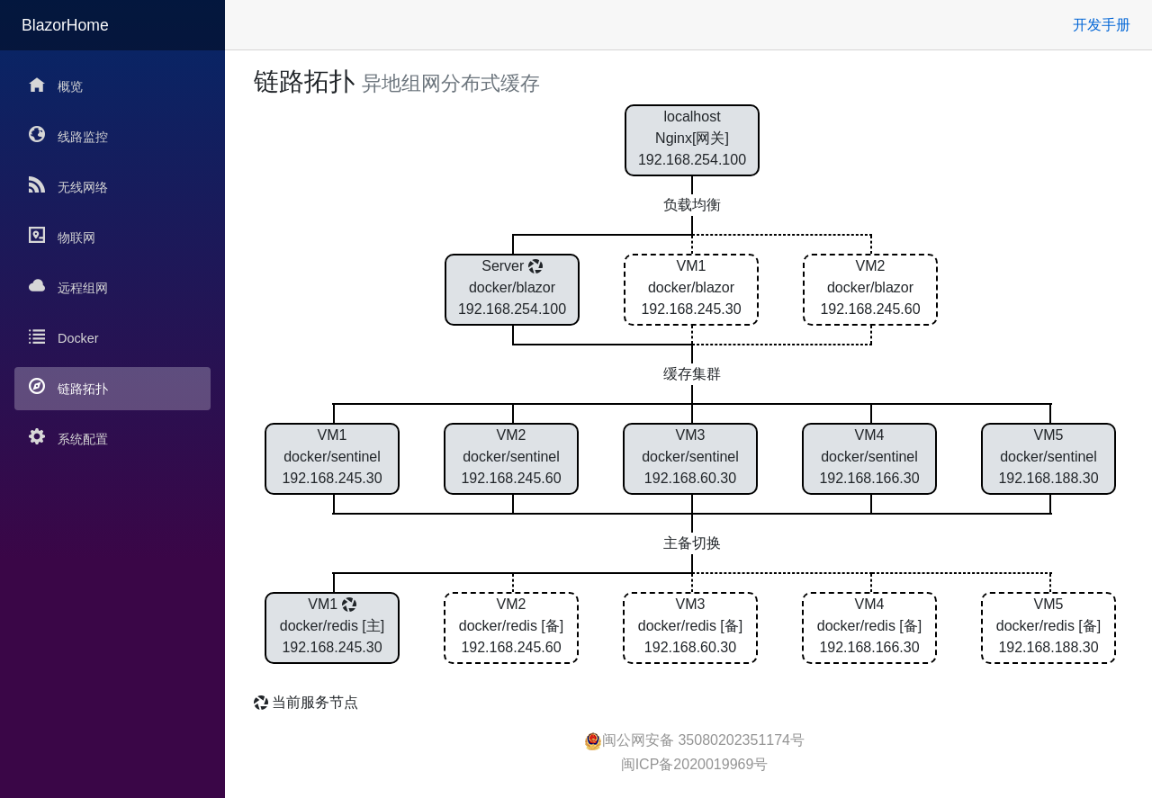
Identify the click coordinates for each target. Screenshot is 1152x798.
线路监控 (68, 135)
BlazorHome (65, 25)
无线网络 (68, 185)
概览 (56, 85)
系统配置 (68, 437)
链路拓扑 (68, 387)
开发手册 (1101, 24)
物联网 (62, 236)
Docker (64, 336)
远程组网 (68, 286)
